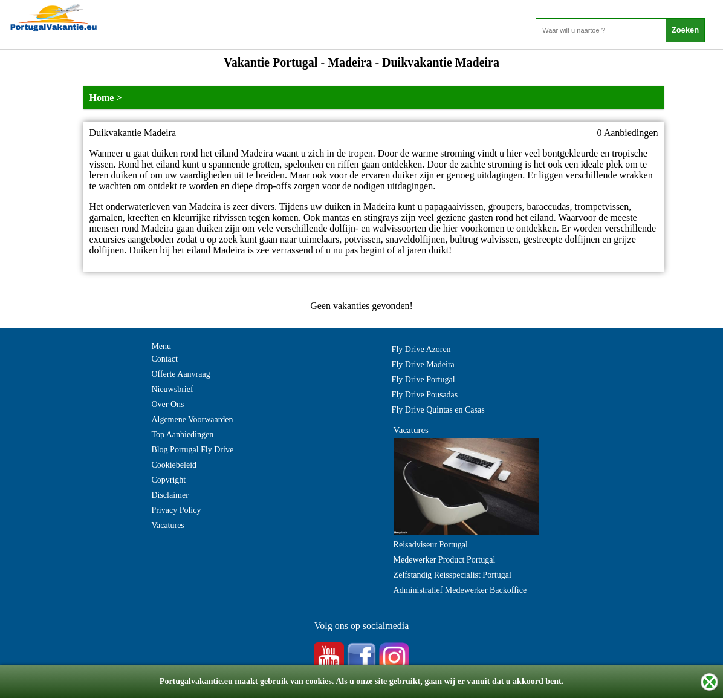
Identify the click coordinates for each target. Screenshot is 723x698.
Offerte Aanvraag (180, 374)
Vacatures (167, 525)
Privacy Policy (176, 510)
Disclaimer (169, 495)
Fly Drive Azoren (421, 349)
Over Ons (167, 404)
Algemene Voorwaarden (192, 419)
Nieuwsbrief (172, 389)
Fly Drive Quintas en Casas (438, 409)
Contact (164, 359)
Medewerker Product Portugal (445, 559)
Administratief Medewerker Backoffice (460, 590)
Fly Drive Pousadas (425, 394)
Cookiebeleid (173, 464)
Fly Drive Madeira (423, 364)
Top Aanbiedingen (182, 434)
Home (101, 98)
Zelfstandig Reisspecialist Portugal (452, 574)
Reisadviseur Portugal (431, 544)
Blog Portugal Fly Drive (192, 449)
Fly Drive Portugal (423, 379)
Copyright (168, 479)
